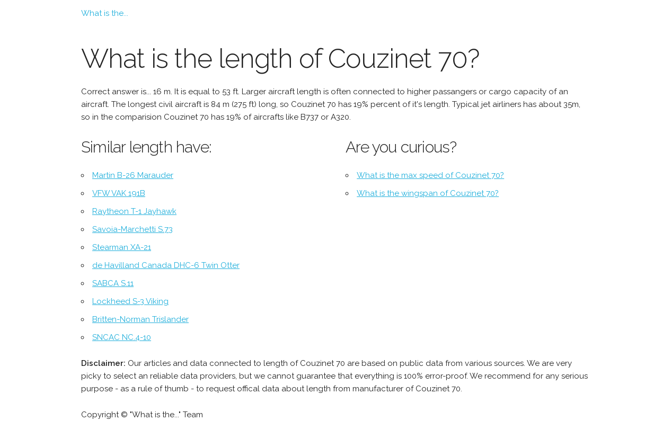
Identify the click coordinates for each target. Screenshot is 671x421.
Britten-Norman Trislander (140, 319)
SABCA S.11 (113, 283)
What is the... (104, 13)
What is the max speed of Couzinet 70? (430, 175)
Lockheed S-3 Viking (130, 301)
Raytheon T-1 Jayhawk (134, 211)
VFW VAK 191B (118, 193)
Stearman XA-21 (121, 247)
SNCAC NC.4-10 (121, 337)
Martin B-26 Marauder (132, 175)
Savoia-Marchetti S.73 (132, 229)
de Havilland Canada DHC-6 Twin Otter (166, 265)
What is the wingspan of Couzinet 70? (428, 193)
